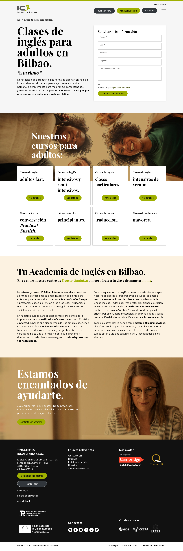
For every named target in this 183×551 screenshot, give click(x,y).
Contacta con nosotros (113, 95)
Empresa (103, 61)
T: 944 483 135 (26, 452)
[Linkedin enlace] (91, 532)
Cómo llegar (32, 485)
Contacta (149, 10)
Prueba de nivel (104, 10)
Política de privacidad (27, 497)
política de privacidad (121, 90)
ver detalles (35, 200)
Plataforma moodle (77, 464)
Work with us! (75, 457)
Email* (102, 45)
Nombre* (103, 37)
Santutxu (81, 282)
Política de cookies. (130, 547)
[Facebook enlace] (75, 532)
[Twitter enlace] (70, 532)
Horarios (72, 467)
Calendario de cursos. (78, 470)
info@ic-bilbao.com (30, 456)
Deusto (67, 282)
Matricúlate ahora (128, 10)
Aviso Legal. (113, 547)
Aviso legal (22, 492)
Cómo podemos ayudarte (110, 69)
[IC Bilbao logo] (27, 9)
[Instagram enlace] (86, 532)
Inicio (19, 20)
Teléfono (103, 53)
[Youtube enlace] (81, 532)
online (146, 282)
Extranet (72, 461)
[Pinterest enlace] (97, 532)
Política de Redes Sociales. (154, 547)
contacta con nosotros (31, 424)
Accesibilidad (23, 503)
